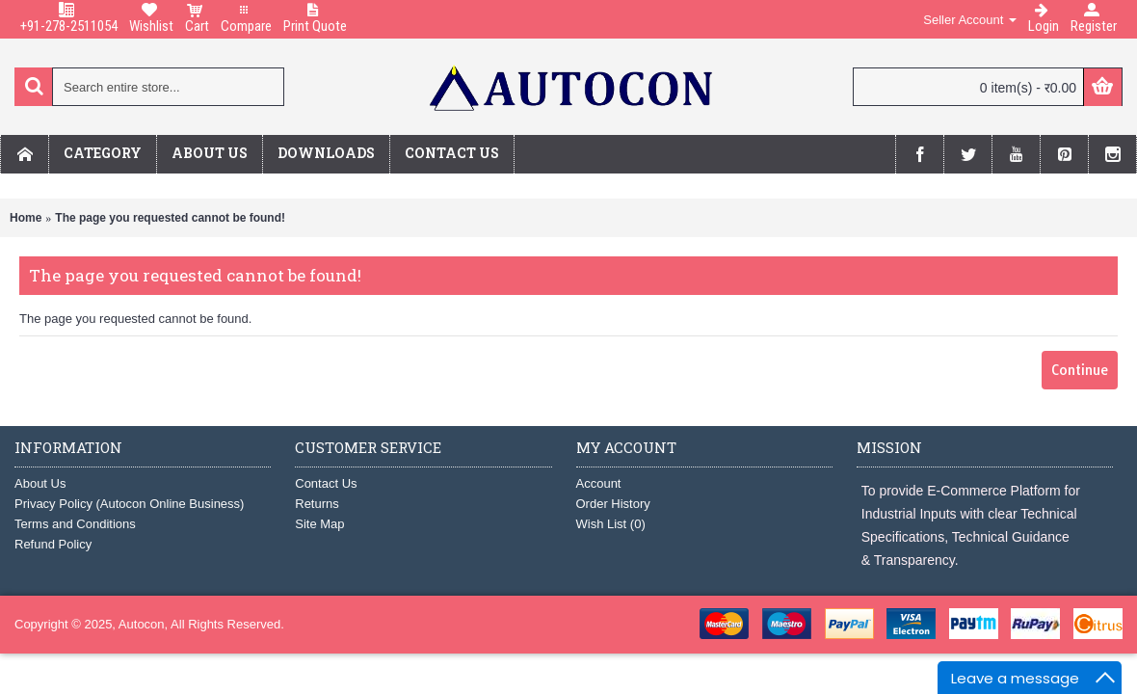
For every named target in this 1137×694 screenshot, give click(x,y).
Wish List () (611, 524)
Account (598, 483)
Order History (613, 503)
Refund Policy (53, 544)
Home (25, 218)
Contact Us (326, 483)
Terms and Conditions (75, 524)
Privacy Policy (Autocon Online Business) (129, 503)
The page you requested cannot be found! (170, 218)
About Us (40, 483)
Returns (317, 503)
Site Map (319, 524)
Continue (1079, 370)
